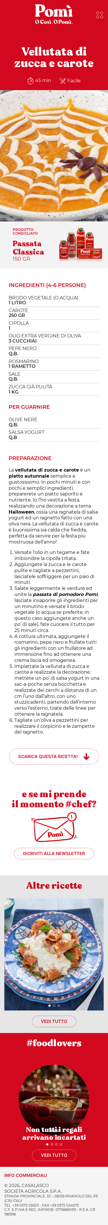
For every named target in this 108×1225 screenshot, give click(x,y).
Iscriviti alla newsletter (54, 853)
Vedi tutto (54, 1021)
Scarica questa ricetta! (48, 756)
